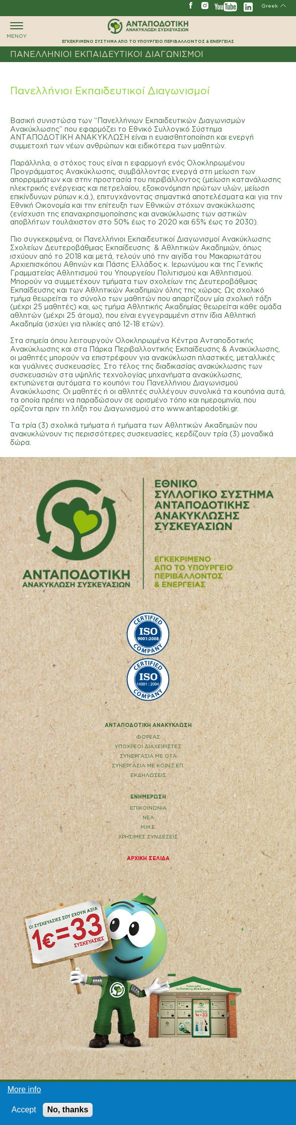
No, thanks (68, 1109)
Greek (269, 6)
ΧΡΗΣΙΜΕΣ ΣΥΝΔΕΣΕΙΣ (148, 836)
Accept (24, 1109)
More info (24, 1089)
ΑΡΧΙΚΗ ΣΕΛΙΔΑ (148, 858)
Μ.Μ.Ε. (148, 827)
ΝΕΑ (148, 817)
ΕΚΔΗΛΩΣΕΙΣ (148, 775)
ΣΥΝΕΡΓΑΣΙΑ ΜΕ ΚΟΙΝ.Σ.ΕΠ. (148, 765)
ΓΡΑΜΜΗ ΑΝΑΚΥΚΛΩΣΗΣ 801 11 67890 (15, 5)
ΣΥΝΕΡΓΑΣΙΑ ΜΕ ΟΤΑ (148, 756)
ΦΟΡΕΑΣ (148, 737)
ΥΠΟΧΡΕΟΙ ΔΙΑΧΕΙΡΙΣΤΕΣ (148, 746)
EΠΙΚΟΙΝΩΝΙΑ (148, 808)
